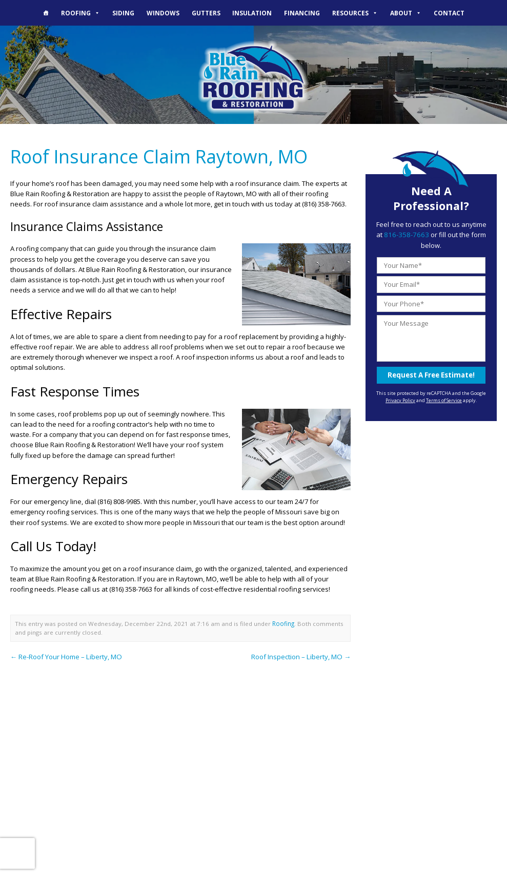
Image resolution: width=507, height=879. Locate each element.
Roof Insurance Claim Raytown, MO (157, 155)
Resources (355, 13)
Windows (163, 13)
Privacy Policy (400, 399)
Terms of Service (444, 399)
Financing (302, 13)
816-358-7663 (407, 234)
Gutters (206, 13)
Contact (449, 13)
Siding (123, 13)
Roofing (80, 13)
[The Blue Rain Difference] (46, 13)
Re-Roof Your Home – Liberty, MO (65, 655)
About (405, 13)
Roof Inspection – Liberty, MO (301, 655)
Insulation (252, 13)
